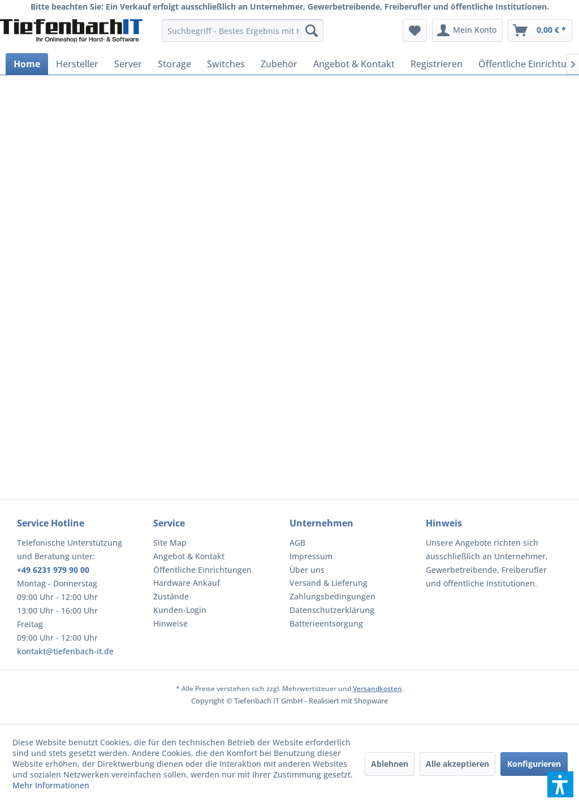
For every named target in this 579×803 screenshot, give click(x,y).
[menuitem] (243, 30)
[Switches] (226, 64)
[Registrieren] (436, 64)
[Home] (27, 64)
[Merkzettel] (415, 30)
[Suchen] (311, 30)
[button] (560, 784)
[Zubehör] (279, 64)
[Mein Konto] (467, 30)
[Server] (128, 64)
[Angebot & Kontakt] (354, 64)
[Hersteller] (77, 64)
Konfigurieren (534, 763)
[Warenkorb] (540, 30)
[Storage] (174, 64)
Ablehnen (389, 763)
